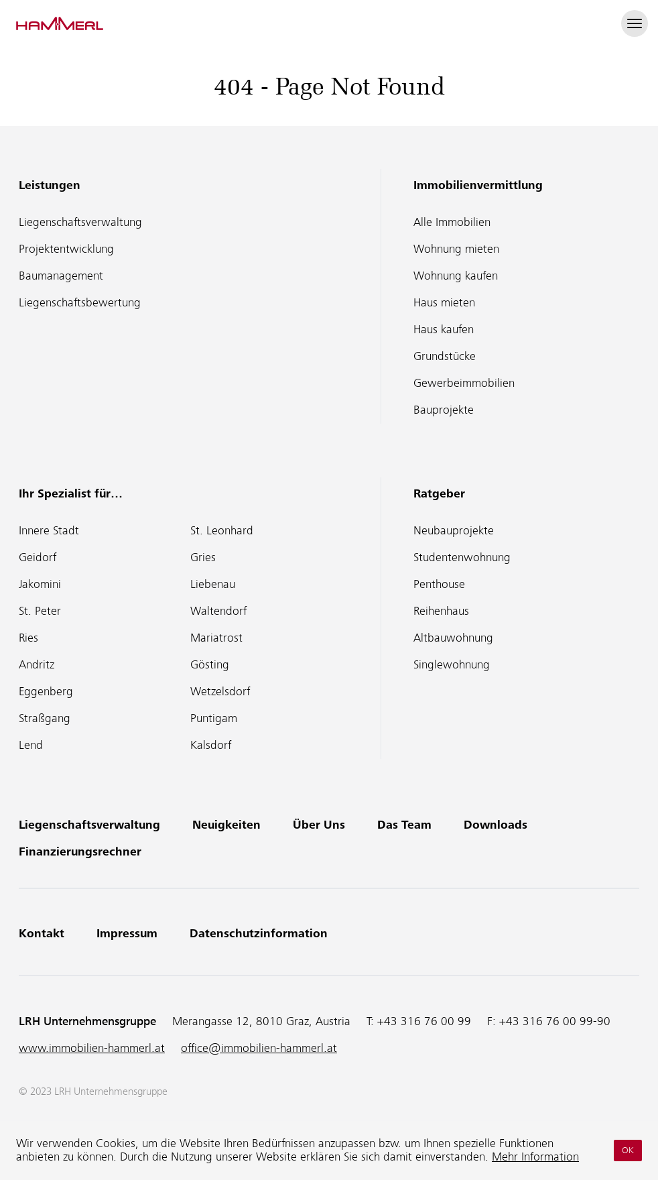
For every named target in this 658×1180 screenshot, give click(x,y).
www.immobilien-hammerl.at (92, 1048)
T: (419, 1021)
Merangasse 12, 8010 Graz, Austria (261, 1021)
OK (628, 1150)
